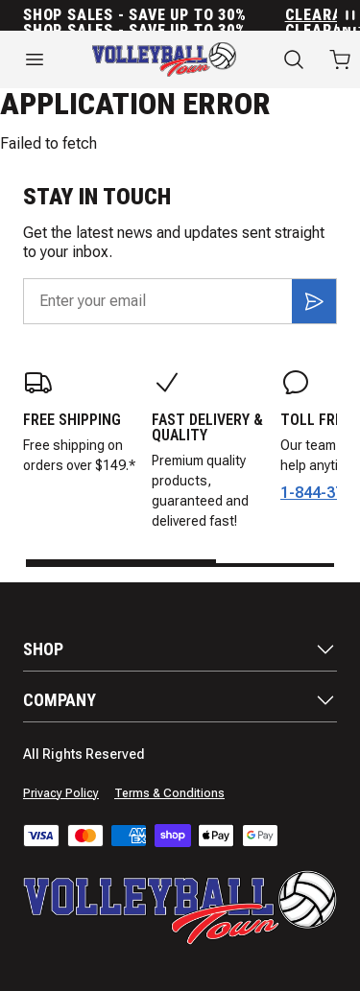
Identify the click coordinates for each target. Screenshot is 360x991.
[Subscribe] (314, 301)
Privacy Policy (61, 793)
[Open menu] (34, 59)
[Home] (164, 59)
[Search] (293, 59)
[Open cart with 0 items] (339, 59)
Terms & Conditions (169, 793)
